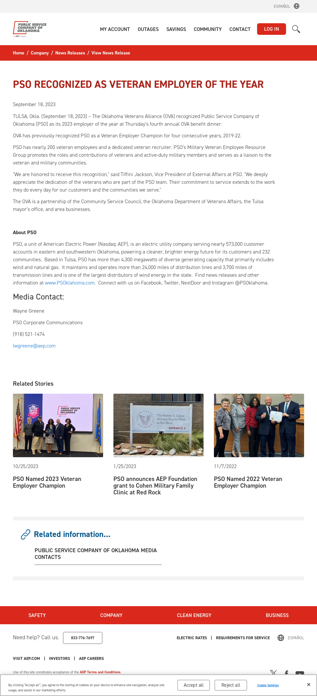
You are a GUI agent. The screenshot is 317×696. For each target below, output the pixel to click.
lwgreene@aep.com (34, 345)
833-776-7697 (82, 637)
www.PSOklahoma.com (70, 282)
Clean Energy (194, 615)
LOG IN (271, 29)
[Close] (308, 684)
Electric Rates (192, 637)
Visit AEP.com (26, 658)
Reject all (230, 685)
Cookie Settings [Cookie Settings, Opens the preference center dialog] (268, 685)
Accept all (194, 685)
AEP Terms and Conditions (100, 672)
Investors (59, 658)
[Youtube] (300, 673)
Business (277, 615)
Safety (37, 615)
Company (111, 615)
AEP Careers (91, 658)
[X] (273, 673)
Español (282, 6)
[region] (158, 685)
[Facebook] (286, 673)
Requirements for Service (243, 637)
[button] (115, 29)
